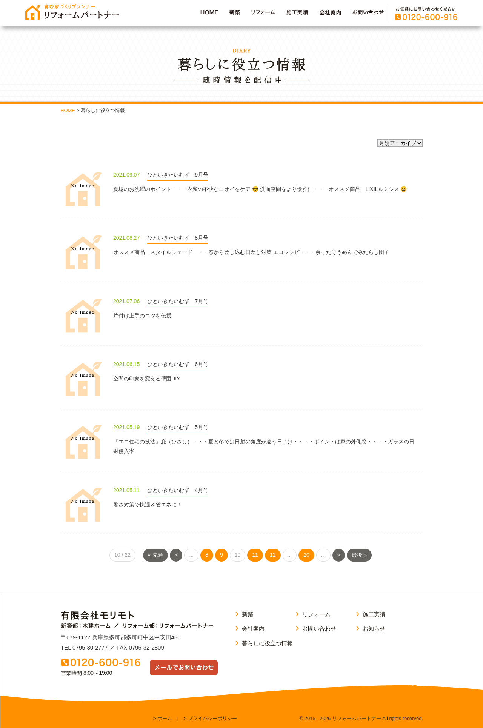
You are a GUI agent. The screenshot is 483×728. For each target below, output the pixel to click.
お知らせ (374, 628)
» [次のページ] (338, 555)
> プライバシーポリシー (210, 718)
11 (255, 555)
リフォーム (316, 614)
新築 (247, 614)
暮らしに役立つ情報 (267, 643)
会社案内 (253, 628)
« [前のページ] (176, 555)
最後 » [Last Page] (359, 555)
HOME (67, 110)
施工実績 (374, 614)
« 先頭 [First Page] (155, 555)
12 (273, 555)
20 (306, 555)
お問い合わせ (319, 628)
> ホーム (162, 718)
